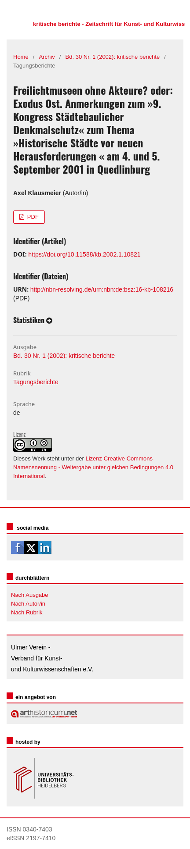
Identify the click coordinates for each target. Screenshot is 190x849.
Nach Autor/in (28, 603)
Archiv (47, 57)
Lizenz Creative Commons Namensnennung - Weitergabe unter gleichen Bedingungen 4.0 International (93, 467)
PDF (32, 217)
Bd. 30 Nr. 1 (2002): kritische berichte (113, 57)
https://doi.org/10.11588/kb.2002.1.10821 (84, 254)
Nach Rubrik (27, 612)
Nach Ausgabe (29, 595)
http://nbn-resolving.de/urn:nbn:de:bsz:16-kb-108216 (101, 289)
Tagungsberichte (35, 381)
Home (21, 57)
